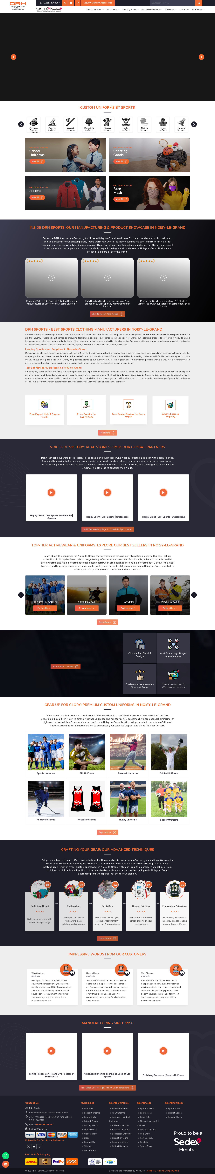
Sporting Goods (130, 9)
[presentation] (21, 124)
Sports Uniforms (95, 9)
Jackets (184, 9)
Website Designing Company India (163, 1171)
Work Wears (198, 9)
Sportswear (113, 9)
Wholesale (170, 9)
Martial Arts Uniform (152, 9)
